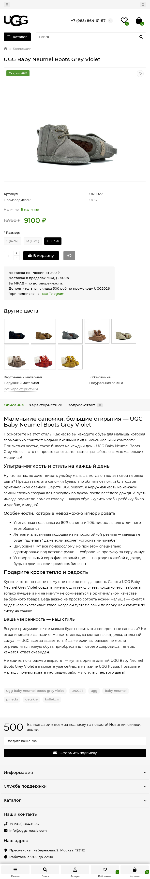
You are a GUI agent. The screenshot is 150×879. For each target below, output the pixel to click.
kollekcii (52, 699)
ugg (94, 691)
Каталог (75, 800)
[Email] (75, 741)
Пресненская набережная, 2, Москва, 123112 (47, 850)
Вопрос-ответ (85, 405)
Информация (75, 772)
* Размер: (12, 232)
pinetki (12, 699)
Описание (14, 405)
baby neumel (116, 691)
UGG (93, 200)
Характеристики (45, 405)
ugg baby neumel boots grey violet (35, 691)
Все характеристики (21, 389)
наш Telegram (52, 294)
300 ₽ (55, 273)
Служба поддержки (75, 786)
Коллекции (22, 48)
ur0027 (77, 691)
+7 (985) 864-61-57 (24, 824)
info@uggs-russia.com (28, 830)
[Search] (91, 37)
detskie (31, 699)
